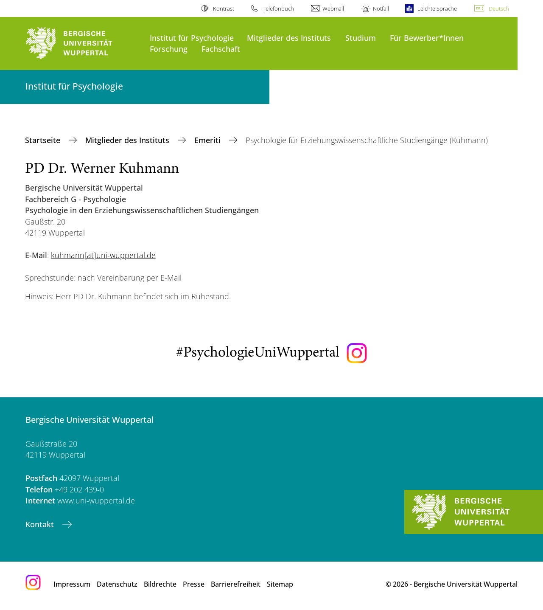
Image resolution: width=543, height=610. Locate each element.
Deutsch (499, 8)
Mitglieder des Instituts (289, 37)
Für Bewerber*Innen (427, 37)
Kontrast (223, 8)
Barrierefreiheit (235, 584)
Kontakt (40, 524)
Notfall (381, 8)
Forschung (169, 48)
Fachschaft (221, 48)
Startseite (43, 140)
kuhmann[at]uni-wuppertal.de (103, 255)
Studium (360, 37)
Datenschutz (117, 584)
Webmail (333, 8)
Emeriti (208, 140)
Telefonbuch (278, 8)
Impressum (71, 584)
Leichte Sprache (437, 8)
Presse (193, 584)
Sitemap (280, 584)
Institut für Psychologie (192, 37)
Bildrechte (160, 584)
